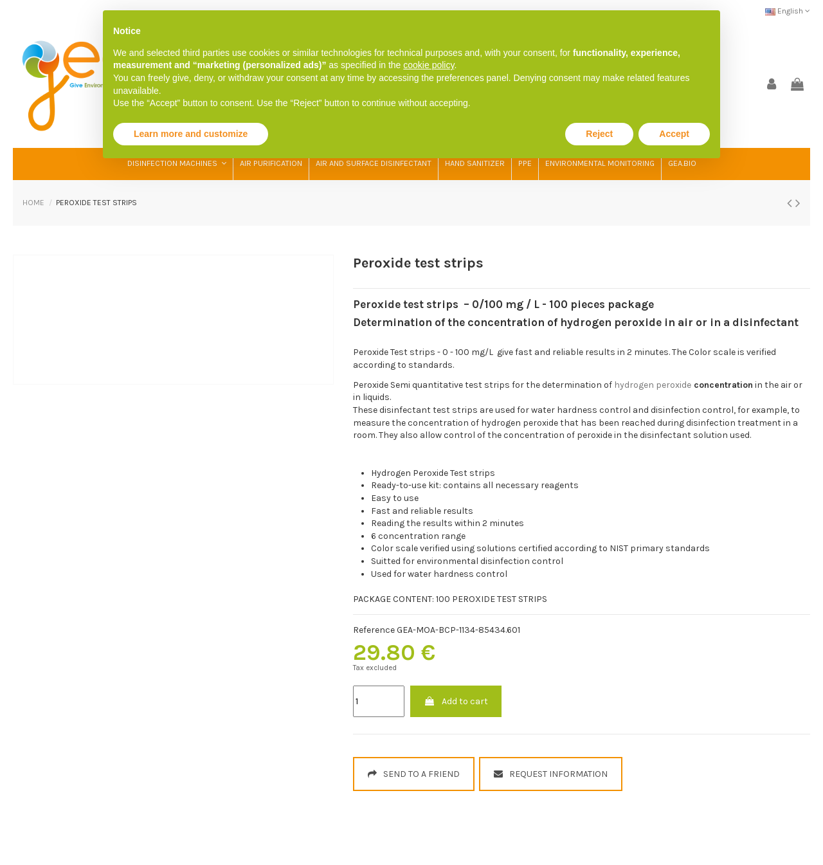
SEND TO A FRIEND (414, 774)
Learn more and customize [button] (191, 134)
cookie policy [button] (428, 65)
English (787, 10)
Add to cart (456, 701)
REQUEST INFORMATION (551, 774)
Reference (374, 629)
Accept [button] (674, 134)
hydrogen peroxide (652, 384)
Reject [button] (599, 134)
